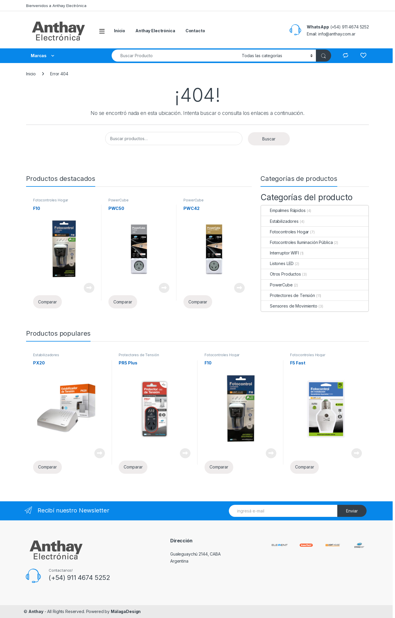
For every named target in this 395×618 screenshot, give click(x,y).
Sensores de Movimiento (289, 305)
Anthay (35, 611)
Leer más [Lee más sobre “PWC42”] (239, 288)
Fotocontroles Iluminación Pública (297, 242)
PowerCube (118, 200)
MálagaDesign (126, 611)
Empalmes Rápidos (283, 210)
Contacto (195, 30)
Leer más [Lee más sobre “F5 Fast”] (356, 453)
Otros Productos (281, 273)
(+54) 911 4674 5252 (79, 577)
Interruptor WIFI (280, 252)
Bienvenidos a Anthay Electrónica (56, 5)
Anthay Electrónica (155, 30)
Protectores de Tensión (288, 295)
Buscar (268, 138)
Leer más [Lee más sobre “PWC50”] (164, 288)
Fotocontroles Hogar (50, 200)
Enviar (352, 510)
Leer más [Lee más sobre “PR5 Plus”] (185, 453)
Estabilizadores (280, 221)
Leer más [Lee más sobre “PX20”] (99, 453)
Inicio (119, 30)
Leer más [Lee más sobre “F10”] (89, 288)
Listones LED (277, 263)
